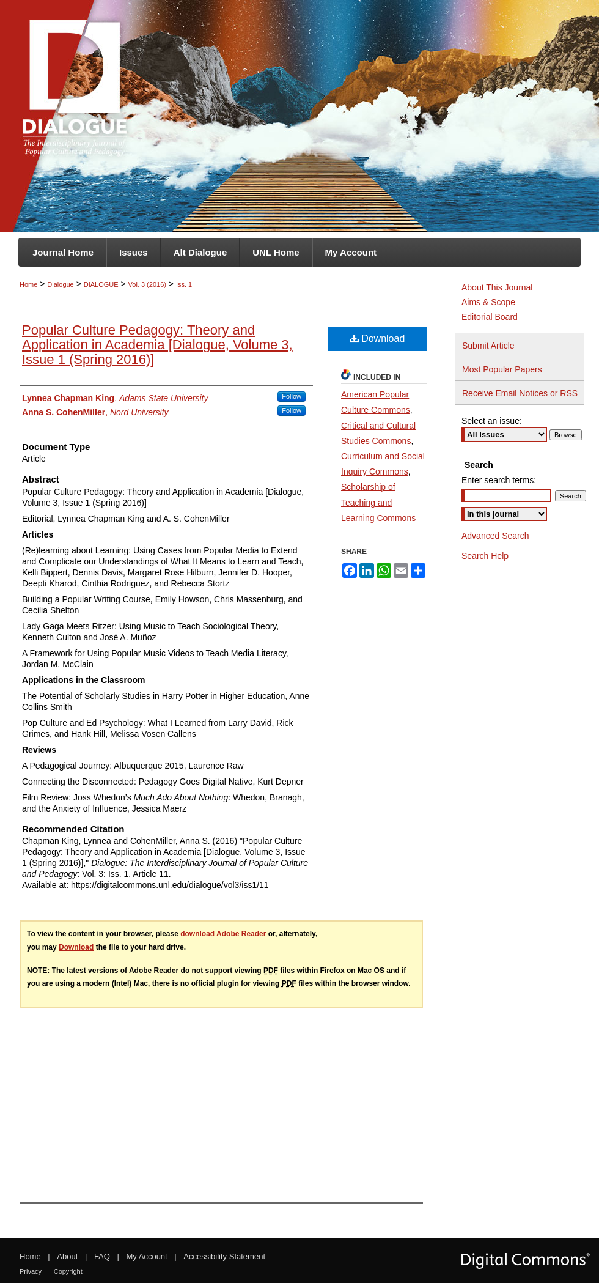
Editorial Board (489, 317)
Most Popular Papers (502, 369)
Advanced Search (495, 536)
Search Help (485, 556)
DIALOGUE (101, 284)
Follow (291, 396)
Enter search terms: (498, 480)
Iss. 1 (184, 284)
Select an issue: (491, 421)
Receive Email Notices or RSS (520, 393)
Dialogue (60, 284)
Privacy (31, 1271)
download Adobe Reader (223, 934)
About (67, 1256)
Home (28, 284)
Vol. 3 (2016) (147, 284)
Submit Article (488, 345)
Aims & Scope (488, 302)
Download (377, 338)
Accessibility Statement (224, 1256)
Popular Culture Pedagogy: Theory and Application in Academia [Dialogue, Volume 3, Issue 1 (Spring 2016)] (157, 344)
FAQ (102, 1256)
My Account (147, 1256)
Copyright (68, 1271)
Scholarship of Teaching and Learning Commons (378, 502)
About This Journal (496, 287)
